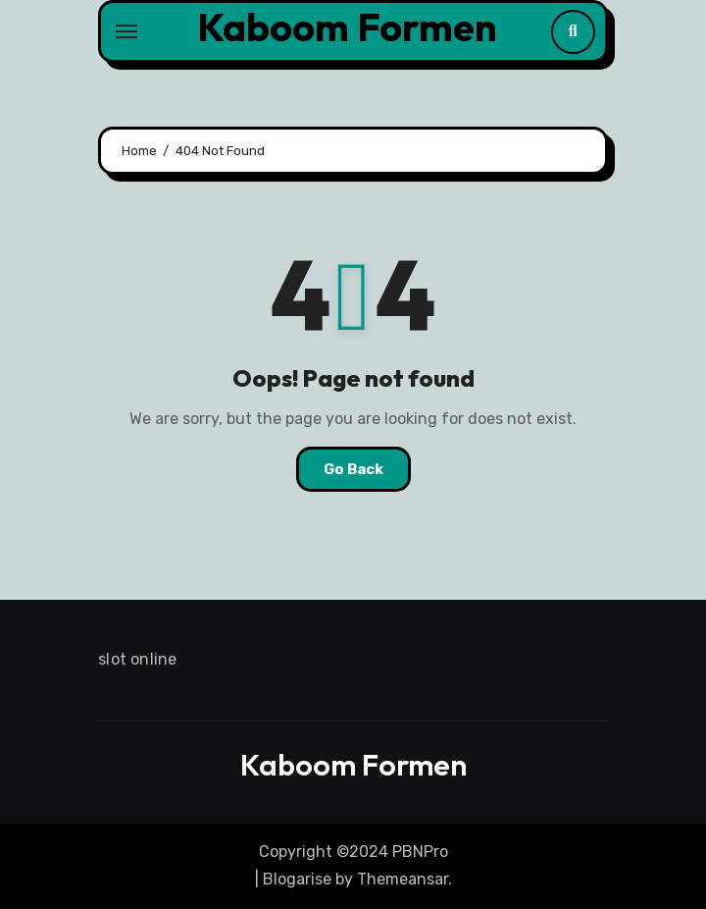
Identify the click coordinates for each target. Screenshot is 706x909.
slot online (137, 659)
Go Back (353, 469)
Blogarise (297, 879)
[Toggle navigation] (126, 31)
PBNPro (420, 851)
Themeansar (402, 879)
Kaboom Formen (347, 26)
